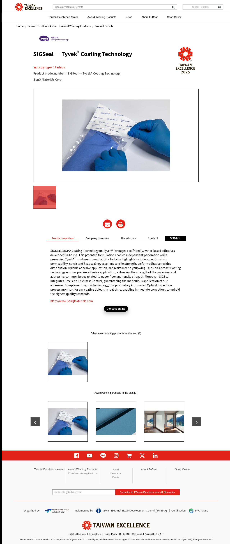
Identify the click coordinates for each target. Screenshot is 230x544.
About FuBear (150, 16)
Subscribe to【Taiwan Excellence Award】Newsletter (147, 492)
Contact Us (124, 534)
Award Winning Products (101, 16)
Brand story (128, 238)
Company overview (97, 238)
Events (115, 477)
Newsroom (115, 473)
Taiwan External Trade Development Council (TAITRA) (131, 510)
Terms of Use (95, 534)
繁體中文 (175, 238)
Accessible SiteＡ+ (154, 534)
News (128, 16)
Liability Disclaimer (77, 534)
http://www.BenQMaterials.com (71, 301)
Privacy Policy (110, 534)
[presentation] (35, 421)
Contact (153, 238)
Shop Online (174, 16)
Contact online (116, 308)
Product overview (63, 238)
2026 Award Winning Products (82, 473)
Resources (137, 534)
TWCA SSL (198, 510)
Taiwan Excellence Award (63, 16)
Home (20, 26)
